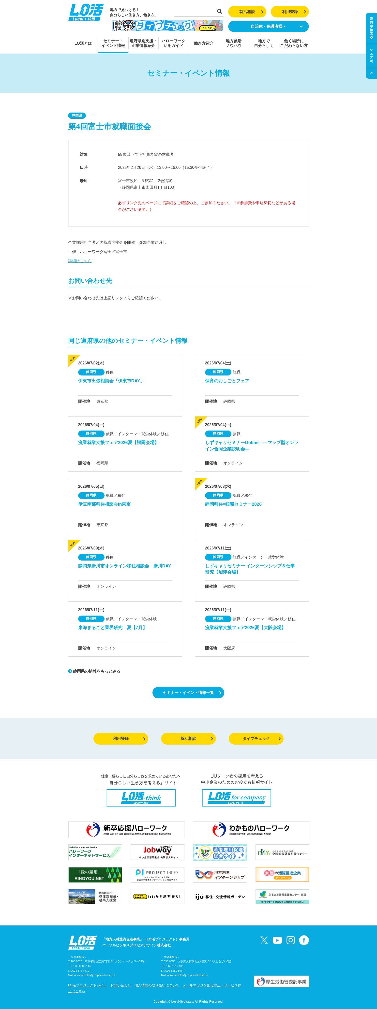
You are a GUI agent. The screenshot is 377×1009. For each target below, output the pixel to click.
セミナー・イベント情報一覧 (192, 693)
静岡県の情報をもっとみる (94, 671)
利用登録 (294, 12)
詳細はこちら (80, 261)
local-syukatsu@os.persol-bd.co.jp (94, 975)
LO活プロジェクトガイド (87, 985)
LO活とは (83, 43)
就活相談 (251, 12)
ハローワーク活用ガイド (173, 43)
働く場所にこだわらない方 (294, 43)
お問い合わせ (120, 985)
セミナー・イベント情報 (113, 43)
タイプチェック (261, 738)
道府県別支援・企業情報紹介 (143, 43)
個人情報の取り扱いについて (157, 985)
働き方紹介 (203, 43)
